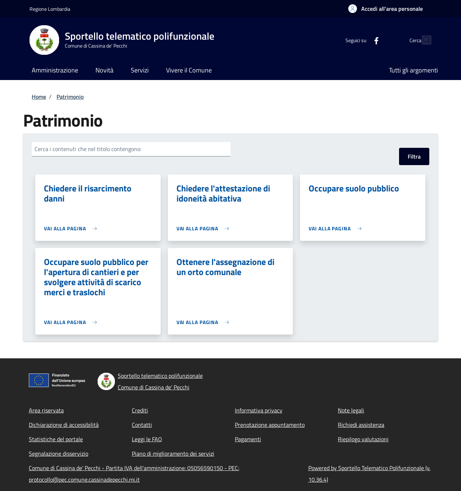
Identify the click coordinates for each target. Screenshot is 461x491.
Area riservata (46, 410)
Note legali (351, 410)
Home (39, 96)
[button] (385, 8)
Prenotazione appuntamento (270, 424)
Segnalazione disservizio (58, 453)
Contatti (142, 424)
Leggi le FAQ (147, 439)
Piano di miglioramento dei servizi (173, 453)
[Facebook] (360, 40)
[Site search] (422, 40)
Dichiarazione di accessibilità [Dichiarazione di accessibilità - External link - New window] (64, 424)
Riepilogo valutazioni (363, 439)
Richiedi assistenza (361, 424)
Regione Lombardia (50, 9)
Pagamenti (248, 439)
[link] (72, 228)
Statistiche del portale (56, 439)
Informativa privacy (258, 410)
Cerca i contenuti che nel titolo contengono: (88, 149)
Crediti (140, 410)
